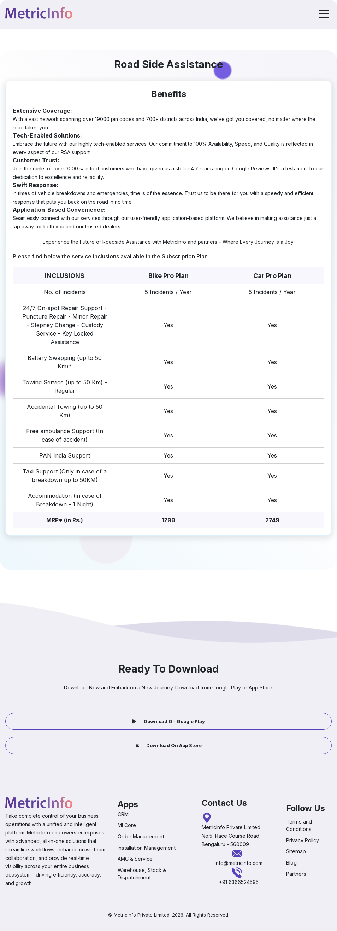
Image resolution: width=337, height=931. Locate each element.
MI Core (127, 825)
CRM (123, 814)
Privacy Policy (302, 840)
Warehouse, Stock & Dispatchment (142, 874)
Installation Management (147, 847)
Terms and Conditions (299, 825)
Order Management (141, 836)
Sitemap (296, 851)
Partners (296, 874)
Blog (291, 863)
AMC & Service (135, 859)
